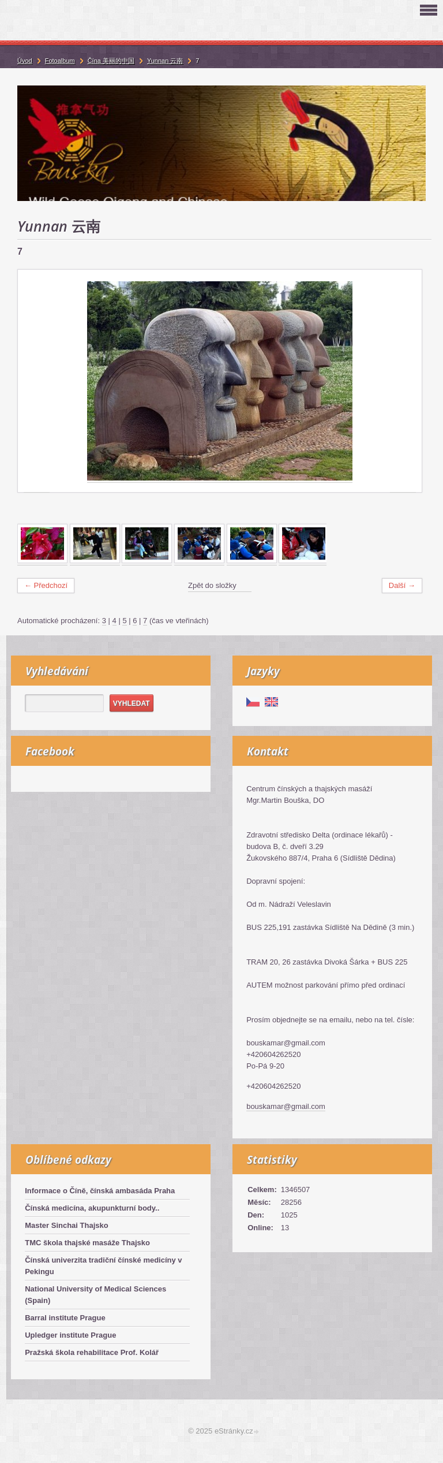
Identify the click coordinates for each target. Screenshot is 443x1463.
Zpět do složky (212, 585)
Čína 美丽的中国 (111, 60)
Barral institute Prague (65, 1317)
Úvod (24, 60)
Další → (402, 585)
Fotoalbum (60, 60)
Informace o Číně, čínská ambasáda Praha (100, 1190)
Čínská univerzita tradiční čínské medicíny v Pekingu (103, 1266)
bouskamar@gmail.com (285, 1106)
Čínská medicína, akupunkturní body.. (92, 1208)
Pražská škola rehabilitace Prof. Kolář (92, 1352)
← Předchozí (45, 585)
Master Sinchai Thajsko (66, 1225)
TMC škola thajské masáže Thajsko (87, 1242)
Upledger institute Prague (70, 1335)
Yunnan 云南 (165, 60)
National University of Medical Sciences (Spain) (95, 1295)
